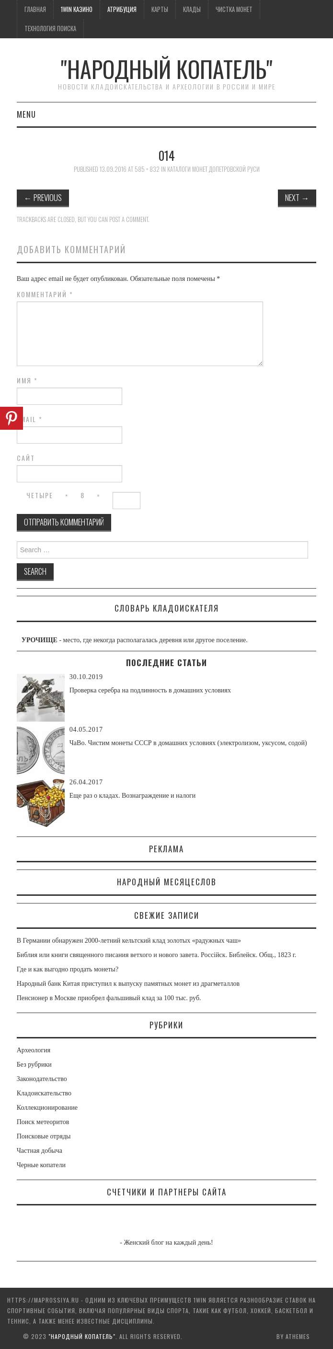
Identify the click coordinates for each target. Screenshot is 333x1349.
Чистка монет (234, 9)
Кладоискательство (44, 1093)
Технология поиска (50, 28)
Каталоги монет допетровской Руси (213, 169)
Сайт (26, 458)
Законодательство (42, 1078)
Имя (27, 380)
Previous (43, 197)
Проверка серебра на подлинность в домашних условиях (150, 690)
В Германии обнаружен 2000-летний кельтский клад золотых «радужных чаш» (129, 940)
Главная (35, 9)
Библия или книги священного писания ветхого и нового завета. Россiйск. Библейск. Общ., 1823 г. (157, 955)
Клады (192, 9)
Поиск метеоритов (43, 1122)
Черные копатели (41, 1165)
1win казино (76, 9)
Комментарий (45, 294)
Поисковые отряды (44, 1136)
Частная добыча (39, 1150)
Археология (33, 1050)
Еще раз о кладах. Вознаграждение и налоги (132, 795)
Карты (159, 9)
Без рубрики (34, 1064)
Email (30, 419)
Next (297, 197)
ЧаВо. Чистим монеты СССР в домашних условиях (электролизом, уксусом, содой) (188, 743)
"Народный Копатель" (167, 69)
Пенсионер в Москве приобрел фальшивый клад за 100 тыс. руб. (109, 998)
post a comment (128, 219)
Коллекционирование (47, 1107)
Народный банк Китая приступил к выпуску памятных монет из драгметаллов (128, 983)
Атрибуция (122, 9)
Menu (26, 114)
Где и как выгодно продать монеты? (67, 969)
